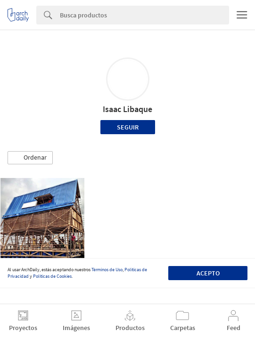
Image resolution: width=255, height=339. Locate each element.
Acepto (208, 273)
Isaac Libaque (127, 109)
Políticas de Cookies (52, 276)
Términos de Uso (107, 269)
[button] (30, 157)
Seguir (128, 127)
